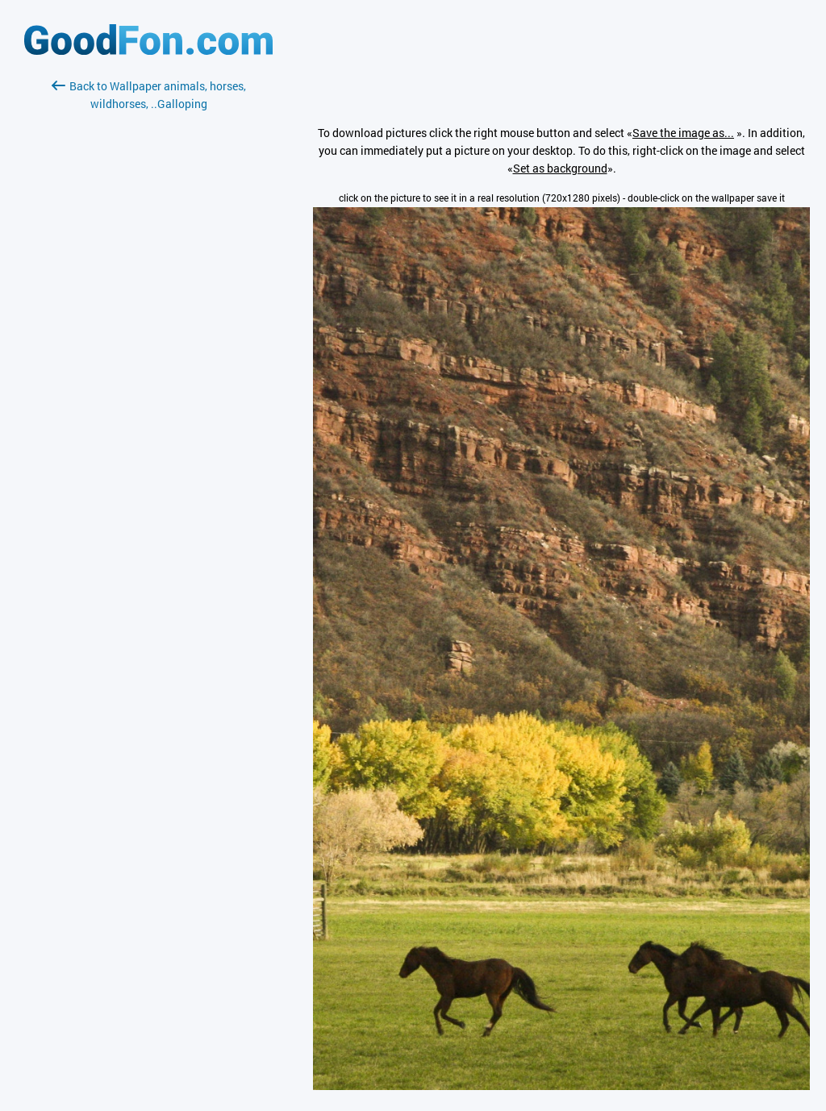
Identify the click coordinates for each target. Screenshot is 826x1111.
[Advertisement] (148, 304)
